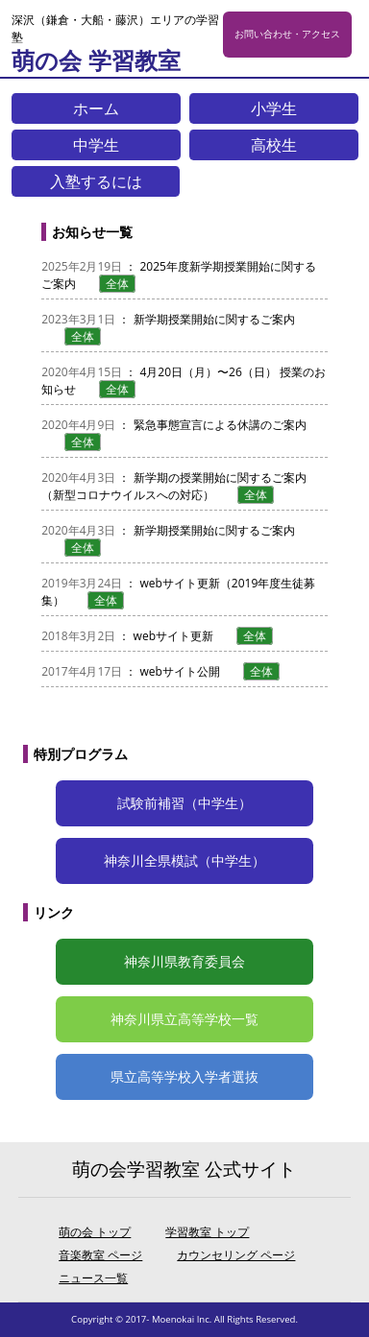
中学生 (96, 144)
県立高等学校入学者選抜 (184, 1076)
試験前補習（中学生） (184, 803)
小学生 (274, 108)
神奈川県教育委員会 (184, 961)
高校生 (274, 144)
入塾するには (96, 181)
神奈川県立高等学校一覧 (184, 1019)
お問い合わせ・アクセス (287, 34)
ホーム (96, 108)
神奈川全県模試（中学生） (184, 860)
